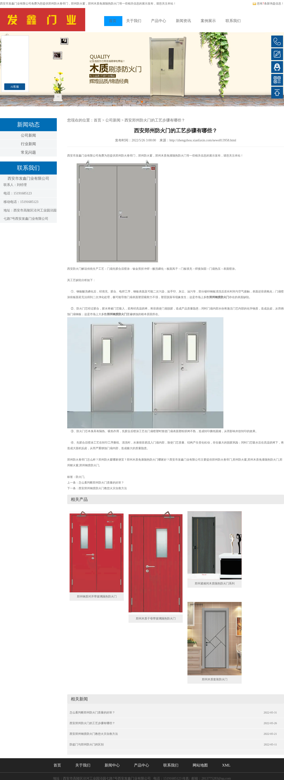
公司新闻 (28, 135)
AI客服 (14, 86)
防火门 (80, 477)
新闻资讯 (183, 21)
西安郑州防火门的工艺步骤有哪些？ (154, 120)
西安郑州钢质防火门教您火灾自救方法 (103, 488)
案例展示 (208, 21)
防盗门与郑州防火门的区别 (87, 744)
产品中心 (158, 21)
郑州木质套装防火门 (214, 679)
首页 (112, 21)
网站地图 (200, 765)
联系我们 (233, 21)
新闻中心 (112, 765)
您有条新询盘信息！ (268, 3)
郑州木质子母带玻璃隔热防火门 (156, 618)
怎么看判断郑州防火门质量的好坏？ (101, 482)
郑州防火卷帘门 (58, 3)
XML (226, 765)
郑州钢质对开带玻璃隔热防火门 (97, 596)
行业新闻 (28, 144)
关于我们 (133, 21)
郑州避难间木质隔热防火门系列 (215, 583)
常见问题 (28, 152)
